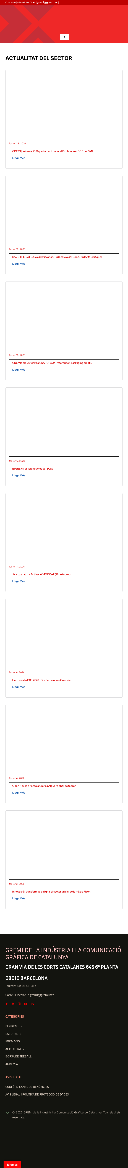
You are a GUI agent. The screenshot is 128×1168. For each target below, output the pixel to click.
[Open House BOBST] (64, 710)
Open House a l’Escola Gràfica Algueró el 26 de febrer (44, 785)
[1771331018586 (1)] (64, 392)
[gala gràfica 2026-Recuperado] (64, 181)
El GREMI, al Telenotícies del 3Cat (32, 468)
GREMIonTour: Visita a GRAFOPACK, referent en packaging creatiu (52, 363)
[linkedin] (32, 1004)
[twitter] (13, 1004)
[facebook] (6, 1004)
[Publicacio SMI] (64, 75)
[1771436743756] (64, 286)
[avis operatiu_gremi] (64, 498)
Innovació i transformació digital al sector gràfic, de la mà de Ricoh (51, 891)
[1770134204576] (64, 815)
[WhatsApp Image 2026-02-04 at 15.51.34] (64, 604)
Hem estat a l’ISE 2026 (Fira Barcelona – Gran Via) (41, 680)
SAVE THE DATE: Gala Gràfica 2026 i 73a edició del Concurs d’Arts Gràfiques (57, 257)
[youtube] (25, 1004)
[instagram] (19, 1004)
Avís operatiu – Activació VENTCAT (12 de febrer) (41, 574)
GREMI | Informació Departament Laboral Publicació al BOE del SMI (52, 151)
